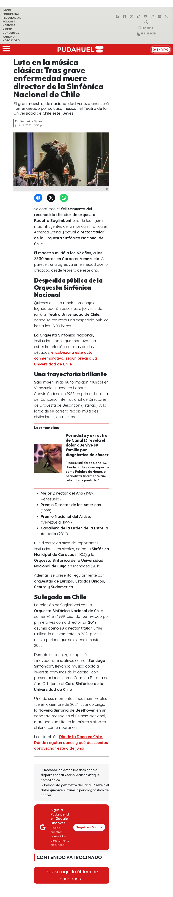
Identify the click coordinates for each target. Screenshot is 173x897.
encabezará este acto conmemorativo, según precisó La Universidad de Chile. (65, 358)
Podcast (9, 21)
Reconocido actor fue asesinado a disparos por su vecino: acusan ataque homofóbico (70, 775)
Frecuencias (12, 17)
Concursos (11, 32)
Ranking (9, 36)
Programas (11, 14)
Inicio (7, 10)
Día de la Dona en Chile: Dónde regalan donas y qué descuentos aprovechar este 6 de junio (71, 742)
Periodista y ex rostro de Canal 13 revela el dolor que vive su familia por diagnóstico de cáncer (87, 445)
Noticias (9, 25)
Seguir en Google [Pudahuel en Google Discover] (89, 827)
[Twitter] (52, 198)
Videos (7, 29)
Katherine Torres (31, 121)
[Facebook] (39, 198)
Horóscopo (11, 40)
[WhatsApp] (65, 198)
